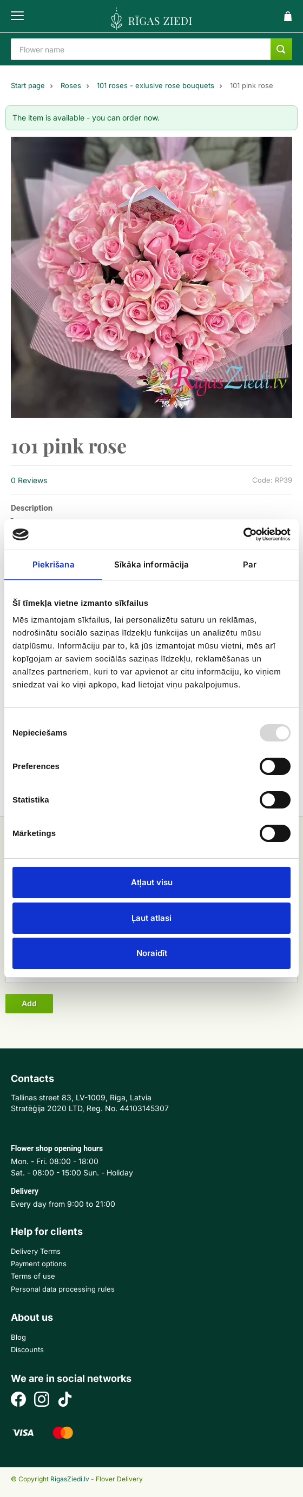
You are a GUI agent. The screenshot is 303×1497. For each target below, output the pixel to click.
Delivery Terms (36, 1251)
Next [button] (278, 277)
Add (29, 1003)
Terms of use (33, 1276)
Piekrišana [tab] (53, 564)
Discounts (27, 1349)
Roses (71, 85)
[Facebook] (18, 1400)
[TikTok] (65, 1400)
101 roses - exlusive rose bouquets (155, 85)
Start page (28, 85)
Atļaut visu (152, 882)
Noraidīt (151, 953)
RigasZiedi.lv (69, 1479)
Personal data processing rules (63, 1289)
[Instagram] (41, 1400)
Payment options (39, 1263)
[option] (151, 277)
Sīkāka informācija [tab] (151, 564)
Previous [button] (24, 277)
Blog (18, 1337)
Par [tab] (249, 564)
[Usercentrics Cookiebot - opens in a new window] (243, 534)
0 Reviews (29, 480)
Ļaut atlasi (151, 918)
